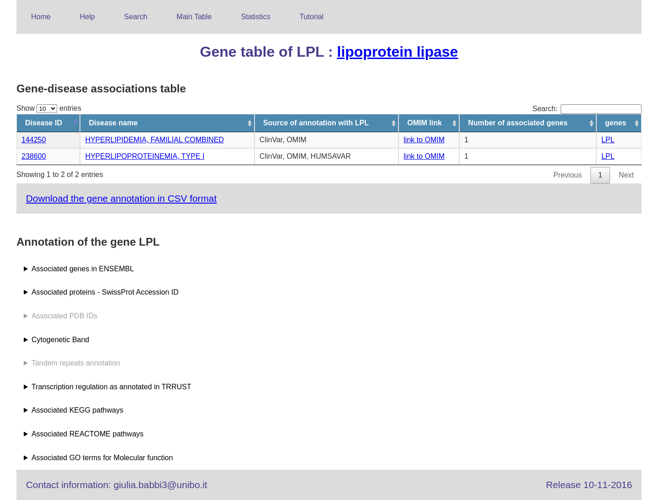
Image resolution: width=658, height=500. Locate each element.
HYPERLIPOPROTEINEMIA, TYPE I (144, 156)
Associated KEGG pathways (77, 410)
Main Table (194, 17)
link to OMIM (424, 140)
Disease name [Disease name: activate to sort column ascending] (113, 123)
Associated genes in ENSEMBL (83, 269)
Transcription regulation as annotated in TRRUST (111, 387)
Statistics (255, 17)
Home (41, 17)
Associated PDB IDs (64, 316)
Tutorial (311, 17)
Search (136, 17)
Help (87, 17)
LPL (607, 140)
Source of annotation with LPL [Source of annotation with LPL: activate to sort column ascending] (316, 123)
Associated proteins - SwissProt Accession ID (105, 292)
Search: (587, 109)
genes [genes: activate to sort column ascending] (615, 123)
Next (626, 175)
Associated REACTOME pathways (87, 434)
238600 (33, 156)
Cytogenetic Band (60, 340)
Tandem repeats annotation (76, 363)
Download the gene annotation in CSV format (121, 198)
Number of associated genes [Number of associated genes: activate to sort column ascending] (518, 123)
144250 (33, 140)
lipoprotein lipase (397, 51)
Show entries (48, 108)
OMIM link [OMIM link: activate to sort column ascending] (424, 123)
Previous (567, 175)
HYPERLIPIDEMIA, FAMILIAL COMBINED (154, 140)
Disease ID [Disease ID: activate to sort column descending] (43, 123)
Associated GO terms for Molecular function (102, 458)
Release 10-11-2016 (589, 484)
